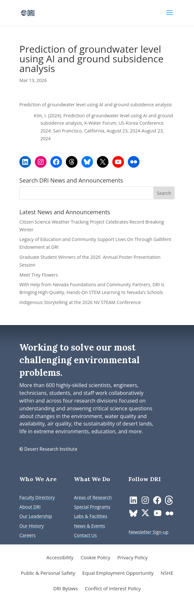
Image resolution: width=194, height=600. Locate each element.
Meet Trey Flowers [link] (38, 275)
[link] (28, 12)
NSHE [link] (167, 573)
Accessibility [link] (60, 558)
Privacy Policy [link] (132, 558)
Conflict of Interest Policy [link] (113, 589)
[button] (169, 17)
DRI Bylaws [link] (65, 589)
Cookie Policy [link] (95, 558)
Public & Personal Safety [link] (48, 573)
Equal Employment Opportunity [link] (118, 573)
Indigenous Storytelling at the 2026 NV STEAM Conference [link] (80, 302)
